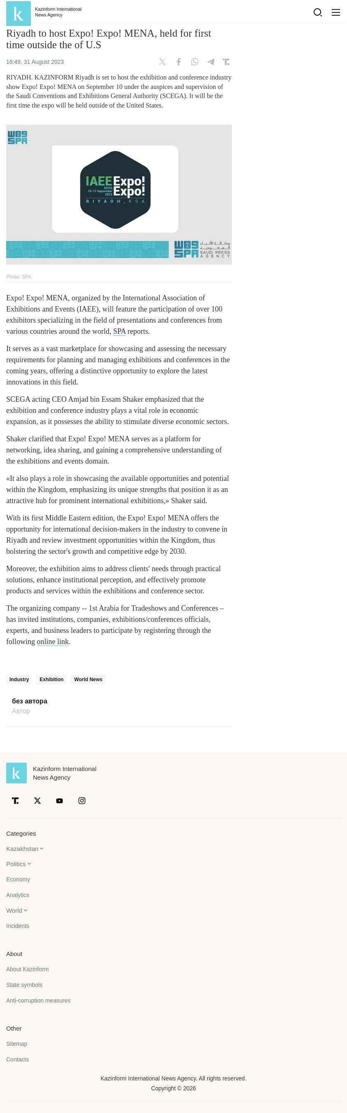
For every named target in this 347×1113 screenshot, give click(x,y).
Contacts (17, 1059)
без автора (29, 701)
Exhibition (51, 679)
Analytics (17, 895)
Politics (16, 863)
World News (88, 679)
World (14, 910)
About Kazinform (27, 969)
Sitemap (16, 1043)
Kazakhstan (22, 848)
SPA (119, 331)
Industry (19, 679)
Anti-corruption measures (38, 1000)
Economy (18, 879)
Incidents (17, 926)
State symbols (24, 985)
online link (53, 641)
